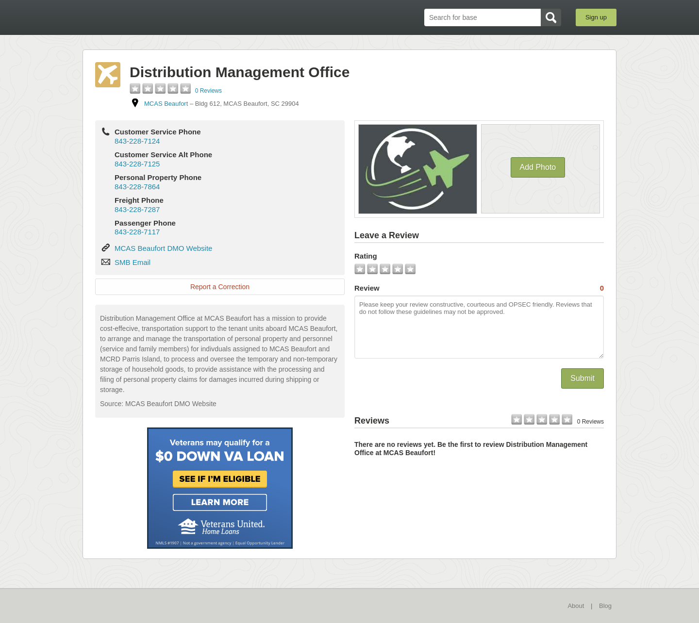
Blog (605, 605)
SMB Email (132, 262)
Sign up (596, 17)
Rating (365, 256)
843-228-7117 (137, 232)
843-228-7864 (137, 186)
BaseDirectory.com (154, 17)
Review (479, 288)
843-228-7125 (137, 164)
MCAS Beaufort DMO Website (163, 248)
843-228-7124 (137, 141)
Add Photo (538, 167)
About (575, 605)
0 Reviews (208, 90)
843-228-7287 (137, 209)
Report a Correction (220, 287)
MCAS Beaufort (166, 103)
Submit (582, 378)
